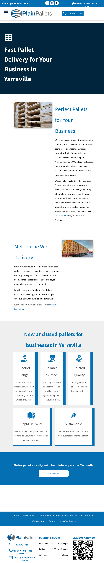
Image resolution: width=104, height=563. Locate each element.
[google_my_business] (52, 3)
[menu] (5, 11)
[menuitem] (17, 515)
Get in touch (60, 215)
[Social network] (57, 3)
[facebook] (47, 3)
